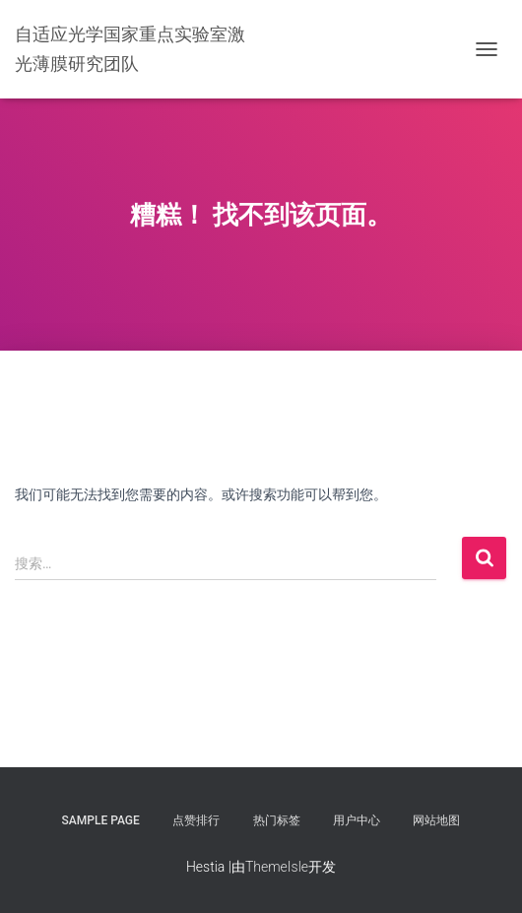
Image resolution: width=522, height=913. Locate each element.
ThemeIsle (276, 867)
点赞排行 (196, 820)
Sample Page (101, 820)
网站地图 (436, 820)
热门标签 (276, 820)
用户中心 (356, 820)
